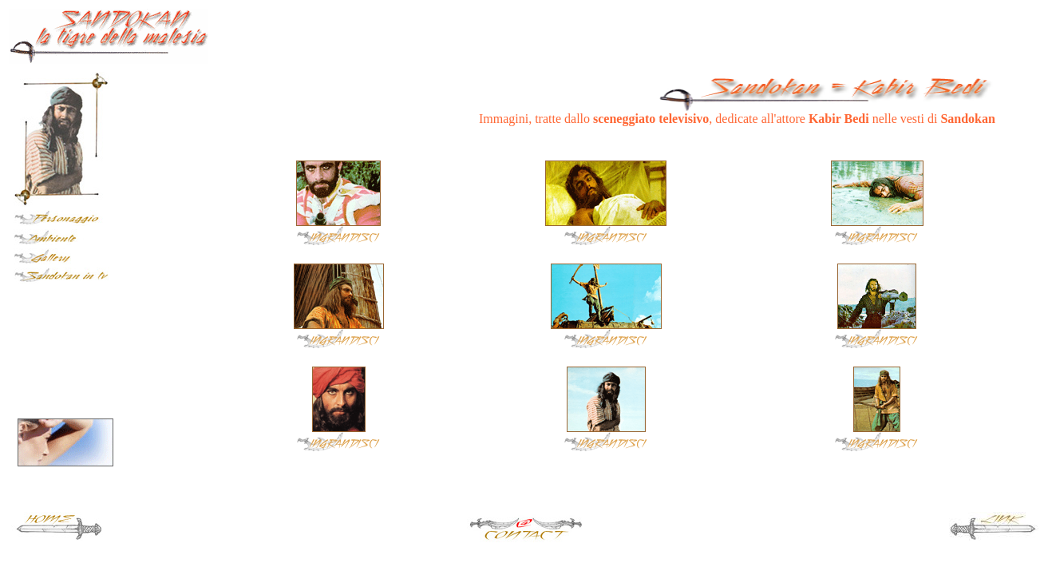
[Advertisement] (856, 33)
